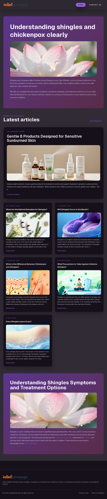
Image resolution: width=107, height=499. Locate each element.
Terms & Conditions (97, 493)
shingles (87, 438)
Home (80, 5)
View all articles (97, 121)
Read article (10, 251)
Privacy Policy (84, 493)
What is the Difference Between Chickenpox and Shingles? (26, 265)
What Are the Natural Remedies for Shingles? (26, 209)
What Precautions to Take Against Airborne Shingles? (77, 265)
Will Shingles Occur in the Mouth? (73, 209)
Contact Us (95, 5)
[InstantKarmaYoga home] (18, 4)
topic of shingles (30, 443)
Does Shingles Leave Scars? (19, 321)
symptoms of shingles (63, 438)
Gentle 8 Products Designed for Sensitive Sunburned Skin (44, 138)
